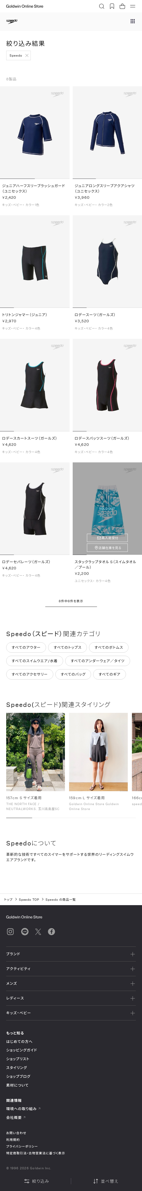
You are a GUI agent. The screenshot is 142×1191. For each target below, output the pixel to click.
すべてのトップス (67, 650)
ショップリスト (17, 1058)
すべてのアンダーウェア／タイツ (98, 663)
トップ (8, 899)
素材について (17, 1085)
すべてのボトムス (108, 650)
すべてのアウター (26, 650)
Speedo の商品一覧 (61, 899)
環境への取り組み (23, 1108)
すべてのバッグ (73, 677)
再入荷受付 (110, 541)
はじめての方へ (19, 1041)
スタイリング (16, 1067)
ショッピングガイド (21, 1050)
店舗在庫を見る (110, 551)
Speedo (16, 55)
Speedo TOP (29, 899)
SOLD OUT (107, 512)
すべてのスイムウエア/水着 (35, 663)
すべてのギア (110, 677)
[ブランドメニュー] (133, 21)
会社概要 (16, 1117)
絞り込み (36, 1181)
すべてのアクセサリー (30, 677)
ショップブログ (18, 1076)
